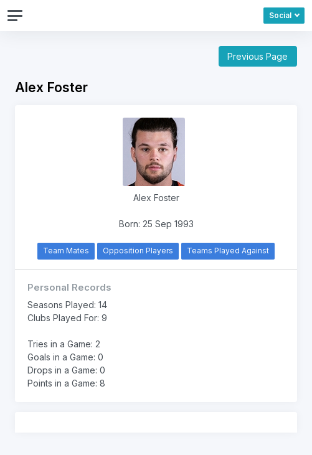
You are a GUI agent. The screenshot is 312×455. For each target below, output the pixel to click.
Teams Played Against (228, 250)
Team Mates (66, 250)
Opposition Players (138, 250)
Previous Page (257, 56)
